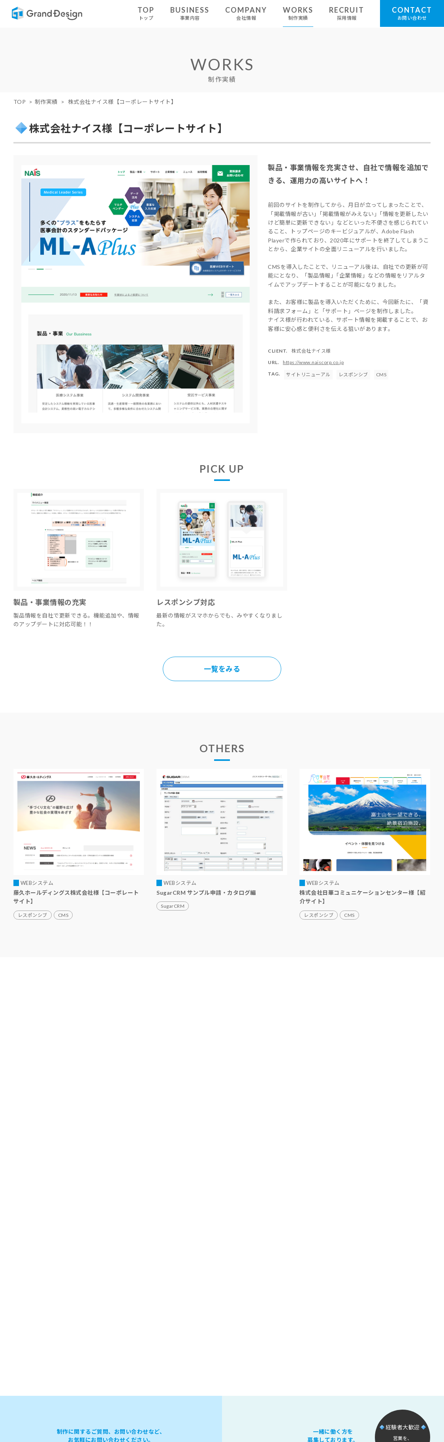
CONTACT (412, 14)
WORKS (298, 14)
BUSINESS (189, 14)
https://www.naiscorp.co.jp (313, 362)
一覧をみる (222, 669)
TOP (145, 14)
